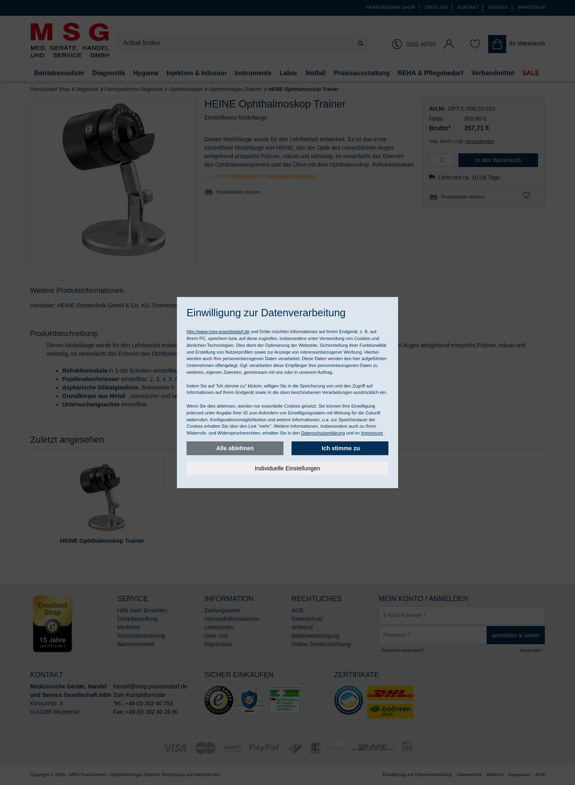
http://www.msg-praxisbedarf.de (218, 331)
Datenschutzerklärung (323, 433)
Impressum (372, 433)
